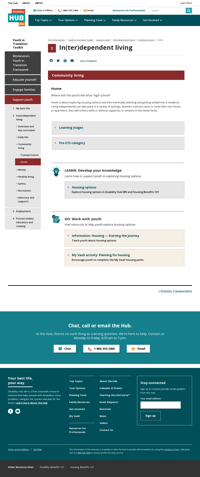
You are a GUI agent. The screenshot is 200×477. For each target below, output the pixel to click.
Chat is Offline (43, 10)
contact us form (171, 449)
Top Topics (41, 20)
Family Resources (122, 20)
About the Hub (108, 381)
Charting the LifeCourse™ (115, 395)
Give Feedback (88, 60)
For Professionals (56, 40)
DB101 (26, 3)
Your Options (66, 20)
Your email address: (150, 398)
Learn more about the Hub (31, 402)
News (103, 416)
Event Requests (109, 402)
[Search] (170, 10)
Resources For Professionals (129, 10)
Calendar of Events (111, 388)
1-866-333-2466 (68, 10)
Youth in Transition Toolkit (20, 43)
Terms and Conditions (18, 449)
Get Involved (151, 20)
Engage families (24, 89)
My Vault (74, 416)
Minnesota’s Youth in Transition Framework (21, 62)
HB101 (39, 3)
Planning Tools (93, 20)
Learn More (186, 2)
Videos (104, 423)
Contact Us (106, 430)
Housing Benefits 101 (82, 467)
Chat (64, 349)
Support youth (23, 99)
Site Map (37, 449)
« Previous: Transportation (175, 291)
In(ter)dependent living (124, 40)
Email (89, 10)
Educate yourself (24, 79)
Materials (105, 409)
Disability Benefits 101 (52, 467)
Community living (146, 40)
